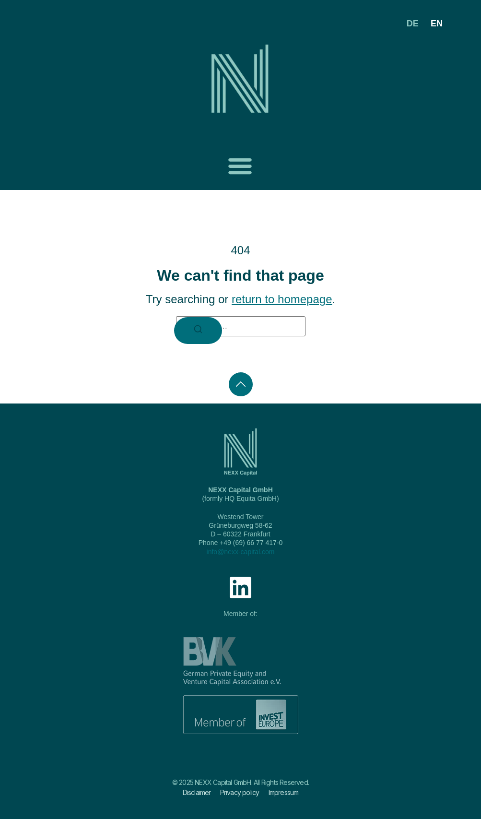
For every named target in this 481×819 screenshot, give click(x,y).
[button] (240, 166)
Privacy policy (239, 792)
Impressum (284, 792)
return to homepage (282, 299)
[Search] (198, 330)
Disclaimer (197, 792)
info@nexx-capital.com (241, 552)
